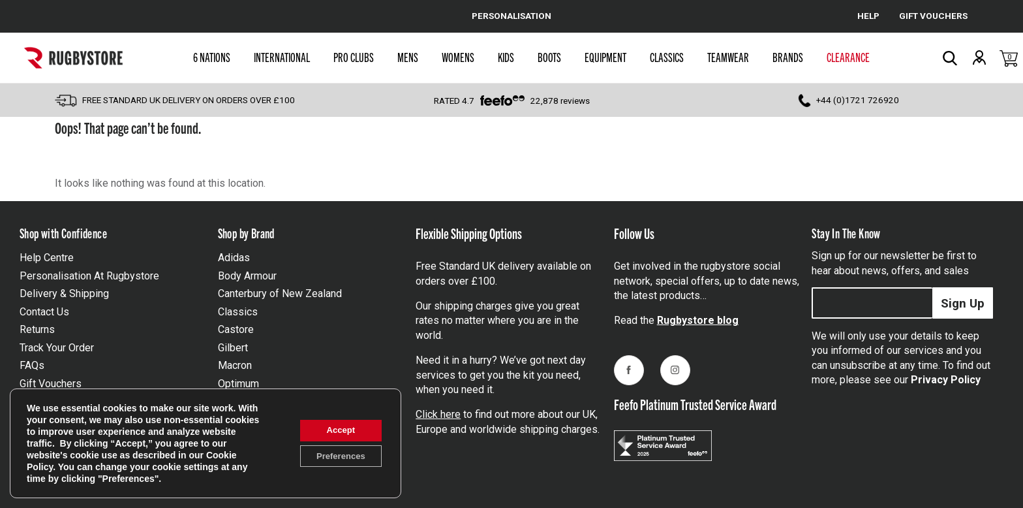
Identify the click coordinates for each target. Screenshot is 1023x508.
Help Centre (47, 257)
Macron (235, 365)
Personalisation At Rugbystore (89, 276)
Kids (506, 57)
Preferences (336, 457)
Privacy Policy (946, 379)
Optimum (238, 383)
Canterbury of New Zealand (280, 293)
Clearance (848, 57)
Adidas (234, 257)
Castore (236, 329)
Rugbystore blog (698, 320)
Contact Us (44, 312)
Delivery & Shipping (64, 293)
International (282, 57)
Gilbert (233, 347)
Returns (37, 329)
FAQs (32, 365)
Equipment (605, 57)
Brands (787, 57)
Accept (336, 429)
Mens (407, 57)
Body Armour (247, 276)
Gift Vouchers (51, 383)
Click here (438, 414)
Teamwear (728, 57)
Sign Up (963, 303)
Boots (549, 57)
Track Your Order (57, 347)
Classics (667, 57)
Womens (458, 57)
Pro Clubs (353, 57)
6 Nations (211, 57)
